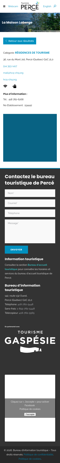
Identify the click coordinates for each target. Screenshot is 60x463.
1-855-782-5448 (26, 308)
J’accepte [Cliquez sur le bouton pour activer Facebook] (29, 414)
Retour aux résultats (19, 41)
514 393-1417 (10, 66)
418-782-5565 (26, 313)
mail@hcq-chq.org (13, 72)
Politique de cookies (30, 409)
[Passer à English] (47, 6)
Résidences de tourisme (32, 53)
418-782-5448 (25, 304)
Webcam (13, 6)
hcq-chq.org (10, 79)
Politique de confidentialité (38, 454)
